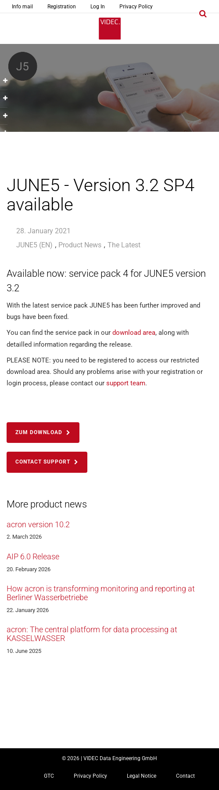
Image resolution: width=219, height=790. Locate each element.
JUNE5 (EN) (34, 245)
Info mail (22, 7)
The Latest (124, 245)
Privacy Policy (136, 7)
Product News (79, 245)
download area (133, 333)
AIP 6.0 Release (33, 556)
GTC (49, 776)
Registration (61, 7)
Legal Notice (141, 776)
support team (125, 383)
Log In (97, 7)
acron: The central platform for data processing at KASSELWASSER (92, 634)
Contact (185, 776)
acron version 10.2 (38, 524)
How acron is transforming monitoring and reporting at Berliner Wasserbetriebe (101, 593)
